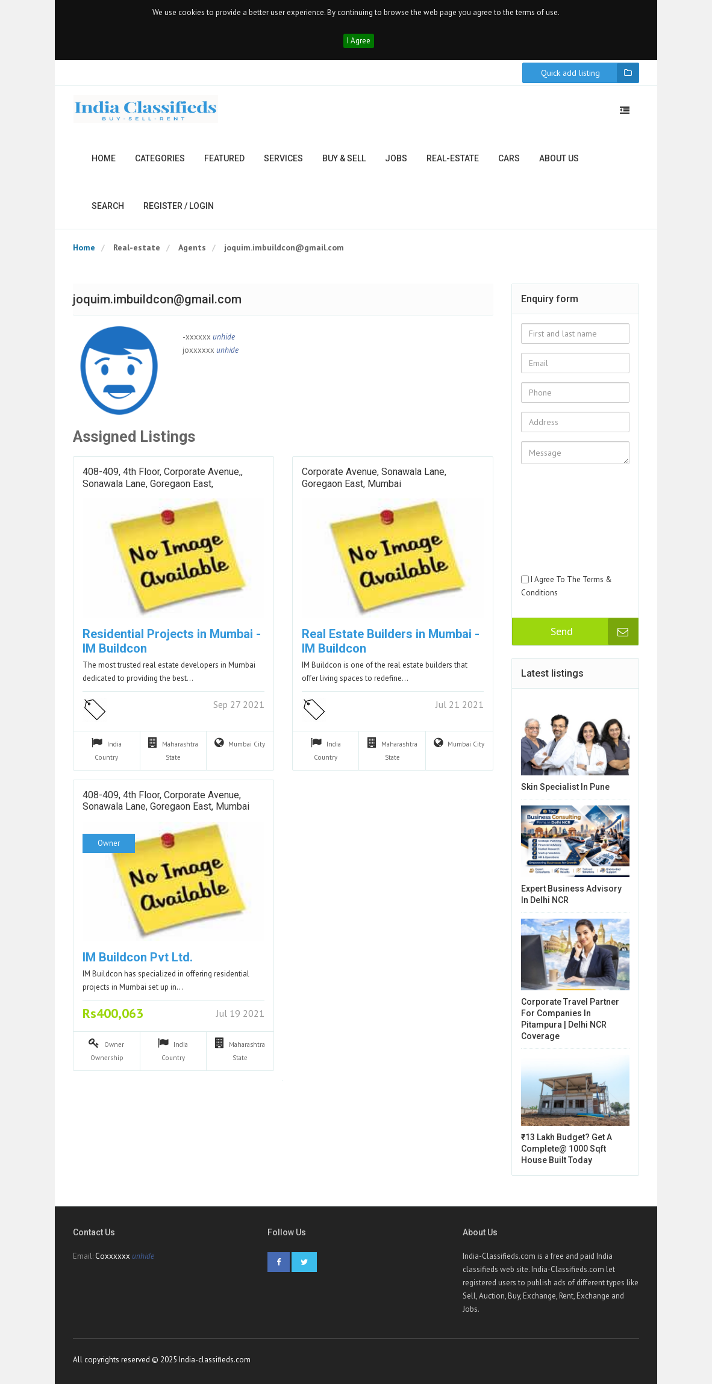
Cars (509, 158)
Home (104, 158)
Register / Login (178, 206)
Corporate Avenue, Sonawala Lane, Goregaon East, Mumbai (374, 477)
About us (559, 158)
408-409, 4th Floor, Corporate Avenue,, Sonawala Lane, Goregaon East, (163, 477)
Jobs (396, 158)
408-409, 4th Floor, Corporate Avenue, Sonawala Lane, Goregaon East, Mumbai (166, 800)
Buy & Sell (344, 158)
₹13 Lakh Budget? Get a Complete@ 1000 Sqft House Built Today (566, 1148)
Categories (160, 158)
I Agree (358, 41)
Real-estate (452, 158)
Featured (224, 158)
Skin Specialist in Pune (565, 787)
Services (283, 158)
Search (108, 206)
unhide (224, 337)
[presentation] (570, 529)
